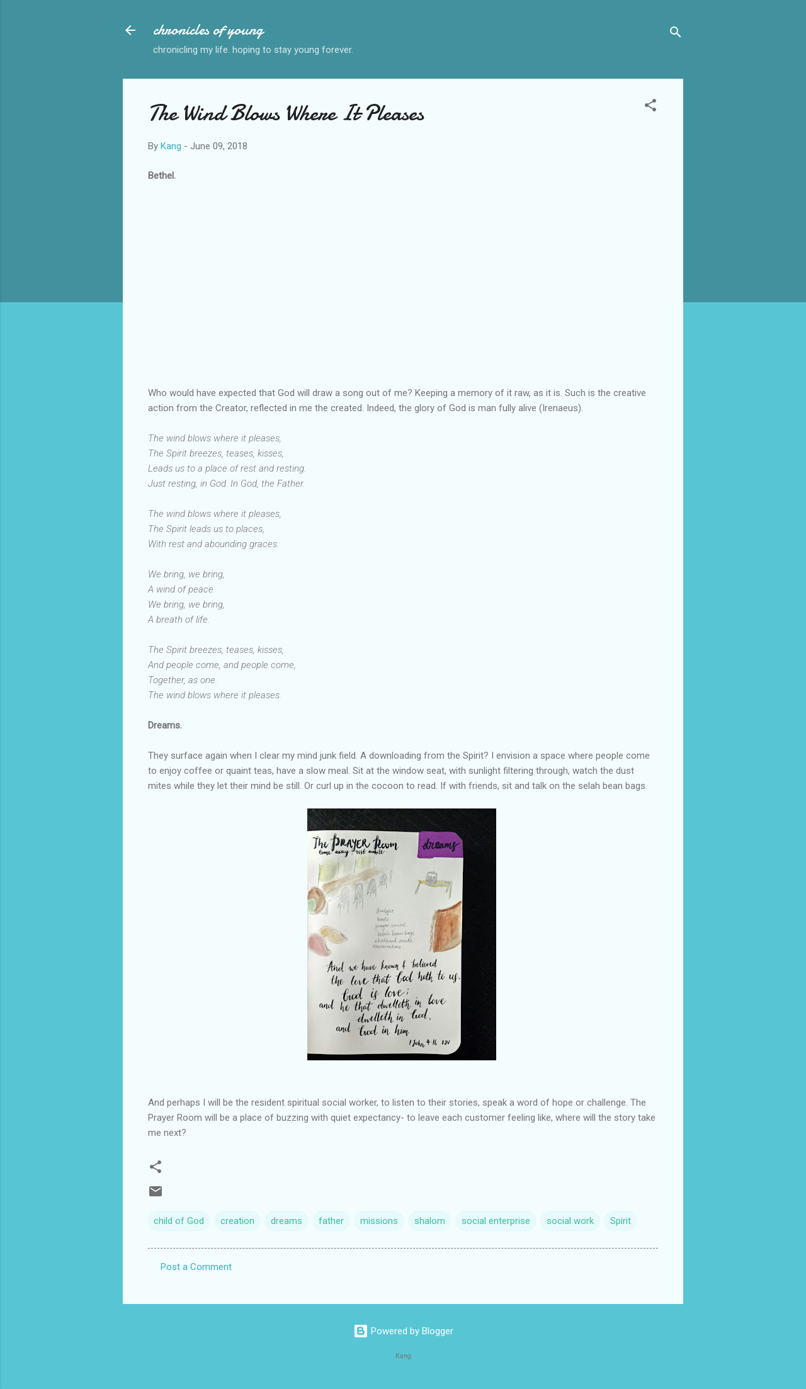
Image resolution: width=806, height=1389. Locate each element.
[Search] (675, 34)
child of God (179, 1221)
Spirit (620, 1221)
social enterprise (496, 1221)
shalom (429, 1221)
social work (570, 1221)
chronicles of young (208, 30)
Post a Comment (196, 1267)
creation (237, 1221)
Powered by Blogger (403, 1331)
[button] (650, 107)
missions (379, 1221)
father (331, 1221)
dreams (286, 1221)
